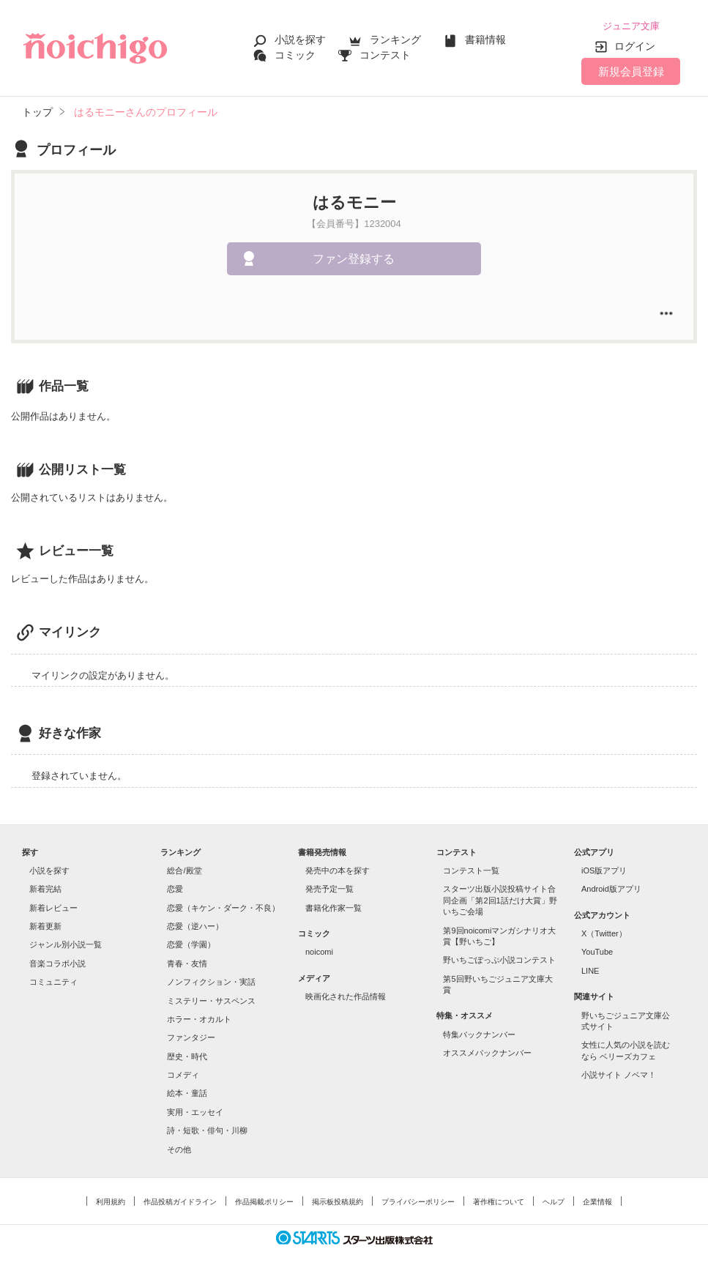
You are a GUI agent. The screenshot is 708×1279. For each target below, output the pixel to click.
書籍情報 (485, 38)
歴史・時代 (187, 1052)
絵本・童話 (187, 1090)
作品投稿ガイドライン (180, 1198)
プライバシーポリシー (418, 1198)
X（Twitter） (604, 929)
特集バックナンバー (479, 1030)
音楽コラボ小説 (57, 959)
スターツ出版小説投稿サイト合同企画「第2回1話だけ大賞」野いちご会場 (499, 897)
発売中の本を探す (337, 866)
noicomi (319, 948)
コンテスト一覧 (471, 866)
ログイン (634, 43)
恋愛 (175, 885)
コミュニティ (53, 978)
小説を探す (300, 38)
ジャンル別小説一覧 (65, 941)
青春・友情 (187, 959)
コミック (295, 53)
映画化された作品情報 (345, 992)
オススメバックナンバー (487, 1049)
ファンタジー (191, 1034)
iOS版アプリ (604, 866)
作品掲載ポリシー (264, 1198)
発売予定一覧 (329, 885)
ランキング (395, 38)
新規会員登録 (631, 67)
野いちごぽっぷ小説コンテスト (499, 956)
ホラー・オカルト (199, 1015)
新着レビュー (53, 904)
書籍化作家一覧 (333, 904)
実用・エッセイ (195, 1108)
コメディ (183, 1071)
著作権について (498, 1198)
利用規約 (110, 1198)
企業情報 (597, 1198)
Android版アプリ (611, 885)
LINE (590, 967)
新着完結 (45, 885)
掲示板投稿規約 (337, 1198)
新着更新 (45, 922)
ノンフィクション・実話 (211, 978)
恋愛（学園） (191, 941)
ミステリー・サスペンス (211, 997)
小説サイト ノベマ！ (618, 1071)
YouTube (597, 948)
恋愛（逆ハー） (195, 922)
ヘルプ (553, 1198)
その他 (179, 1145)
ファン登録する (354, 255)
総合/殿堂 (184, 866)
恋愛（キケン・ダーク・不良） (223, 904)
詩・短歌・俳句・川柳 (207, 1126)
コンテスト (385, 53)
